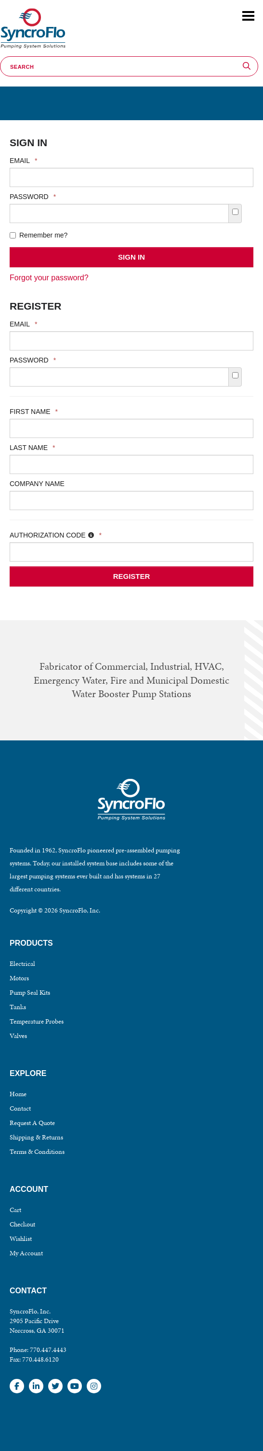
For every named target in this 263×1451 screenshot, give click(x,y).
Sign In (131, 257)
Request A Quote (32, 1122)
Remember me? (38, 235)
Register (131, 576)
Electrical (22, 963)
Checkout (22, 1224)
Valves (18, 1035)
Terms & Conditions (37, 1151)
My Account (26, 1253)
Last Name (32, 447)
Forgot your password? (49, 278)
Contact (20, 1108)
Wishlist (21, 1238)
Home (18, 1094)
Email (23, 160)
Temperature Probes (37, 1021)
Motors (19, 978)
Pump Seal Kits (30, 992)
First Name (34, 411)
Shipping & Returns (36, 1137)
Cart (15, 1209)
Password (33, 196)
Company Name (37, 484)
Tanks (18, 1007)
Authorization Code (56, 535)
